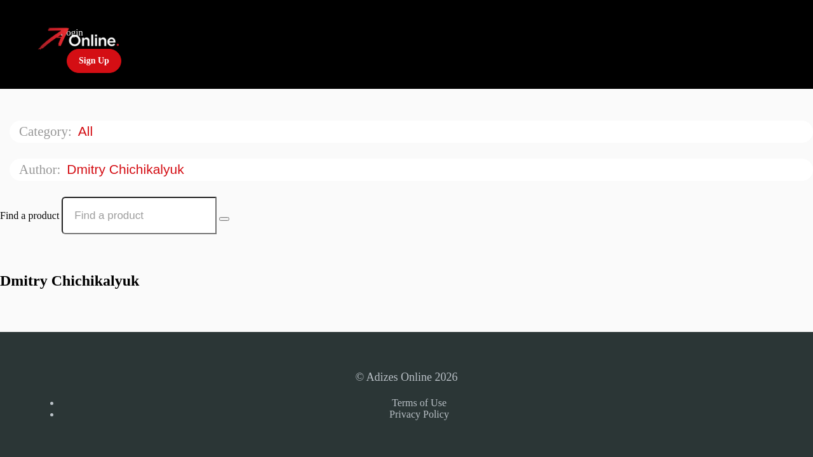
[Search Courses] (224, 219)
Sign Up (94, 60)
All (87, 131)
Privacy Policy (419, 414)
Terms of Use (419, 402)
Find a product (29, 215)
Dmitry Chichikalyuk (127, 169)
